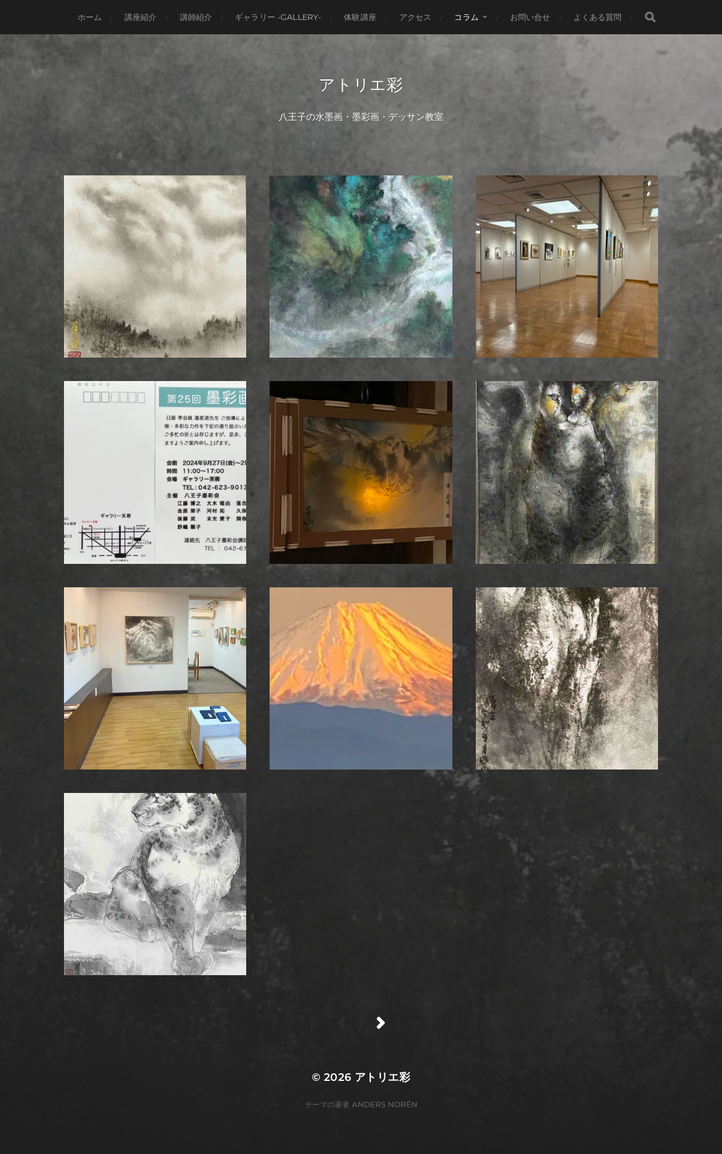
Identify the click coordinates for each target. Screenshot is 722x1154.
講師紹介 (196, 17)
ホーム (90, 17)
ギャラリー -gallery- (278, 17)
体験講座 (360, 17)
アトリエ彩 (361, 84)
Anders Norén (385, 1104)
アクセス (415, 17)
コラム (466, 17)
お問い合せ (530, 17)
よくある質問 (597, 17)
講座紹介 (141, 17)
